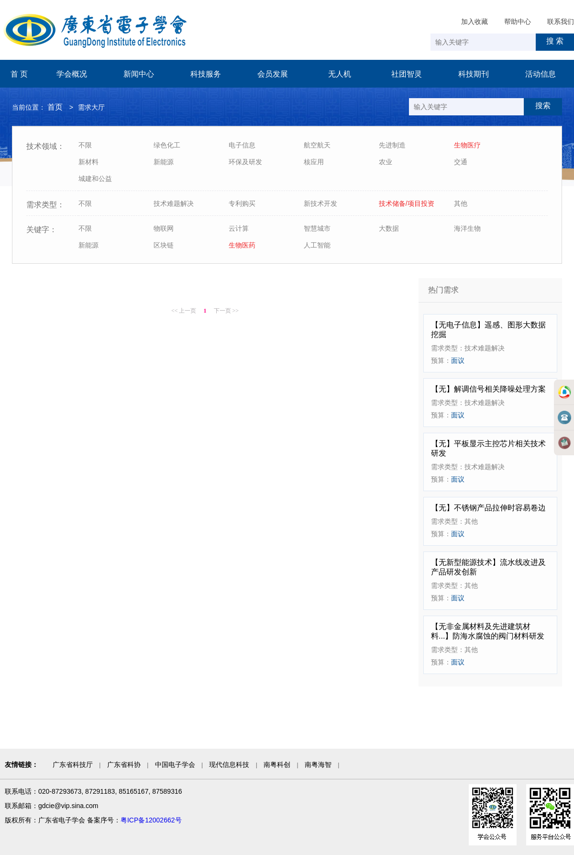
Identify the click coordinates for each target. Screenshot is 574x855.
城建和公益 (95, 178)
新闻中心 (138, 74)
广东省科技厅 (73, 764)
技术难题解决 (174, 203)
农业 (385, 162)
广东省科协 (124, 764)
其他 (460, 203)
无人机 (339, 74)
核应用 (314, 162)
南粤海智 (318, 764)
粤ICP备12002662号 (151, 820)
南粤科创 (277, 764)
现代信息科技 (229, 764)
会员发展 (272, 74)
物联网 (164, 228)
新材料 (88, 162)
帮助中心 (517, 21)
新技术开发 (320, 203)
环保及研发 (245, 162)
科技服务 (205, 74)
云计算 (239, 228)
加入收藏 (474, 21)
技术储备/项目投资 (406, 203)
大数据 (389, 228)
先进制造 (392, 145)
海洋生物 (467, 228)
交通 (460, 162)
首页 (55, 107)
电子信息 (242, 145)
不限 (85, 145)
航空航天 (317, 145)
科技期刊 (473, 74)
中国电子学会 (175, 764)
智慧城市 (317, 228)
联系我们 (560, 21)
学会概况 (71, 74)
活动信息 (540, 74)
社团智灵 (406, 74)
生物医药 (242, 245)
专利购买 (242, 203)
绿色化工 (167, 145)
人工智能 (317, 245)
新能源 (164, 162)
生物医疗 (467, 145)
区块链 (164, 245)
